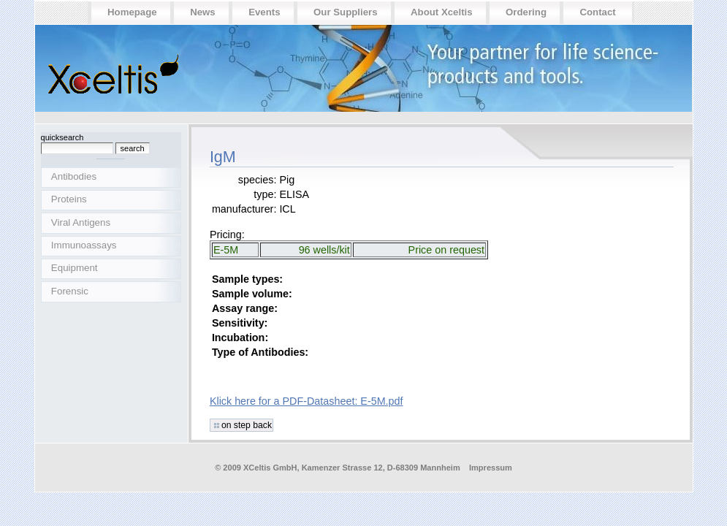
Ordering (526, 12)
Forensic (69, 291)
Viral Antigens (80, 222)
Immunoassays (84, 245)
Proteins (69, 199)
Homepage (132, 12)
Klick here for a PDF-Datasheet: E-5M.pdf (306, 401)
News (203, 12)
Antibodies (73, 176)
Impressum (490, 467)
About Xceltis (442, 12)
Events (264, 12)
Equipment (74, 267)
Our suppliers (345, 12)
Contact (597, 12)
